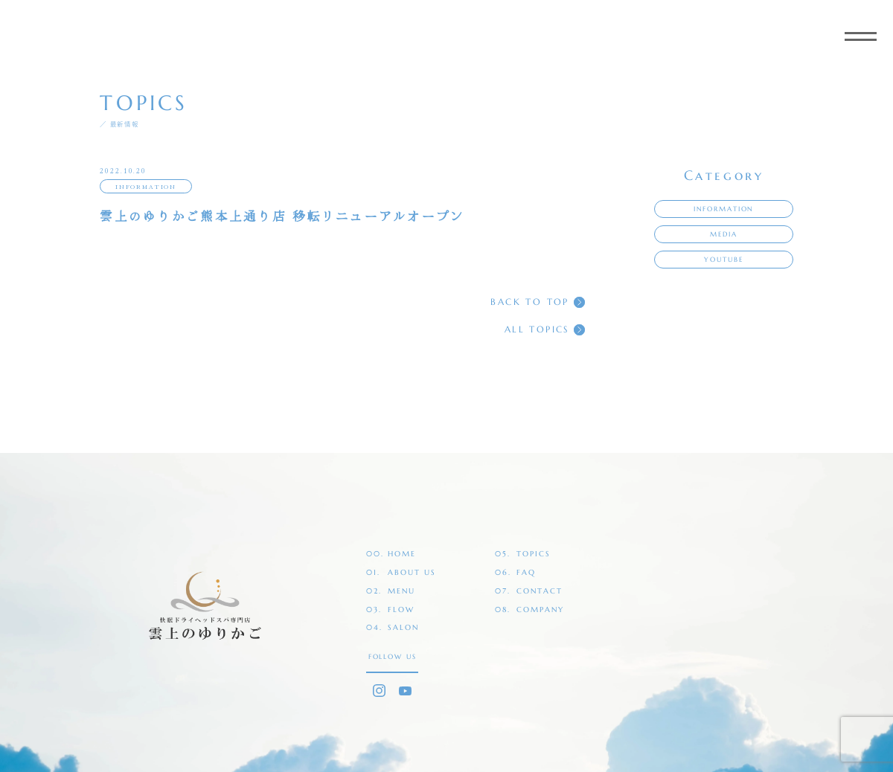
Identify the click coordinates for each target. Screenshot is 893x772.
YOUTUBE (723, 259)
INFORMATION (145, 185)
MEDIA (723, 234)
